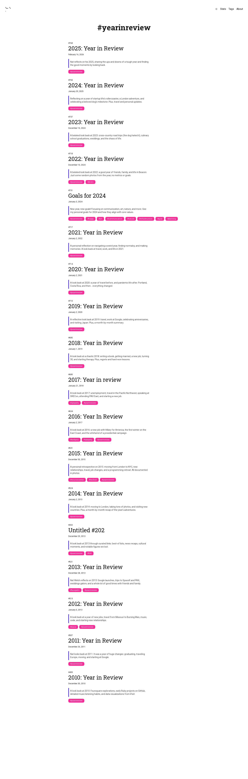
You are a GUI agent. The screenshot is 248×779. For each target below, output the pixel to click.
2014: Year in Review (95, 493)
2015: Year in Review (95, 453)
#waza (73, 627)
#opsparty (74, 403)
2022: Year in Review (96, 159)
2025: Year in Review (96, 48)
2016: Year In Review (95, 416)
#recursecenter (77, 480)
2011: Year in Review (95, 640)
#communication (114, 219)
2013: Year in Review (95, 567)
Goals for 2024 (87, 195)
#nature (130, 219)
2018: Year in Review (95, 343)
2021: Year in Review (95, 232)
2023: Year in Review (96, 122)
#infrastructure (145, 219)
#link (89, 553)
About (239, 8)
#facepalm (75, 590)
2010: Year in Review (95, 677)
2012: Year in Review (95, 603)
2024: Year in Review (96, 85)
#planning (171, 219)
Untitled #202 (86, 530)
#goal (159, 219)
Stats (223, 8)
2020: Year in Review (96, 269)
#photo (90, 182)
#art (100, 219)
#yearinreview (76, 72)
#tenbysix (74, 440)
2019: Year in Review (95, 306)
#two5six (93, 480)
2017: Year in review (94, 379)
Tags (231, 8)
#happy (90, 219)
